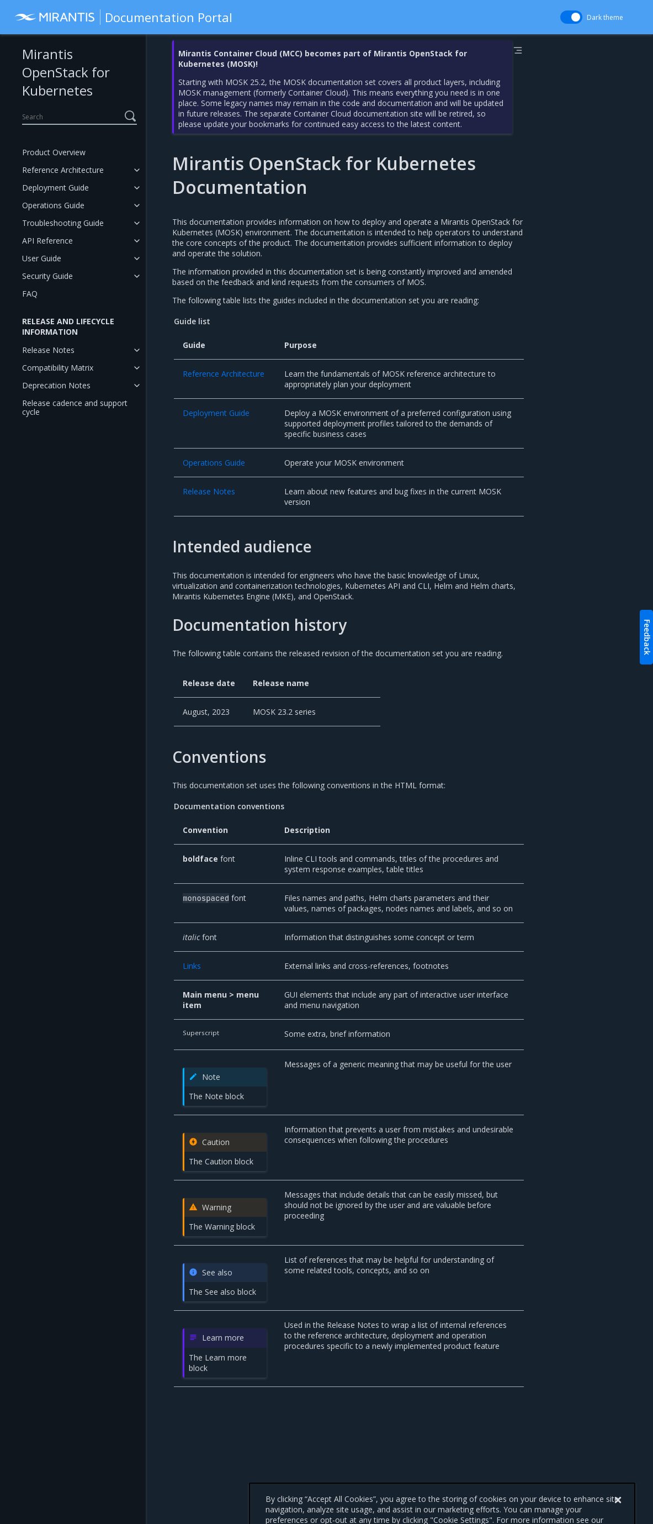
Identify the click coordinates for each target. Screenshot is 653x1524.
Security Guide (47, 276)
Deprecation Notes (56, 385)
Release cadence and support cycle (75, 407)
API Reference (47, 240)
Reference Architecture (63, 170)
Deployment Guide (55, 187)
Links (192, 966)
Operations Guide (53, 205)
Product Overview (54, 152)
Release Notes (48, 350)
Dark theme (605, 17)
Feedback (647, 637)
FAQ (30, 293)
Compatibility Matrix (57, 367)
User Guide (41, 258)
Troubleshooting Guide (63, 223)
